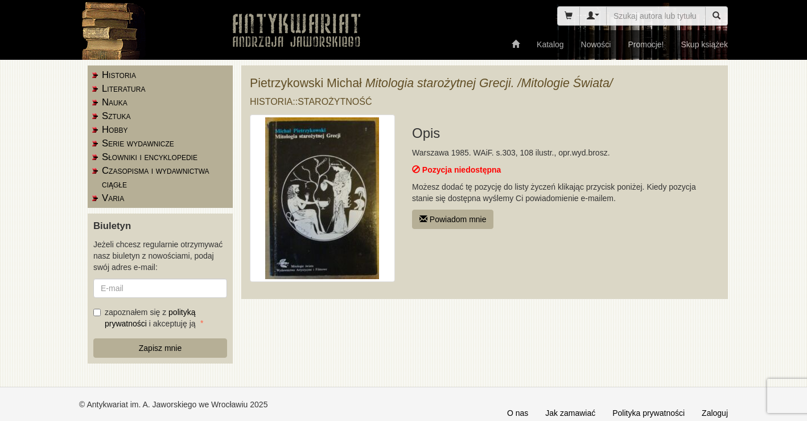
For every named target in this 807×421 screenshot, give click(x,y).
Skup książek (704, 44)
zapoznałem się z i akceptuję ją (145, 318)
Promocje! (646, 44)
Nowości (596, 44)
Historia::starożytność (311, 102)
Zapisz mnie (160, 348)
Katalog (550, 44)
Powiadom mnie (453, 219)
